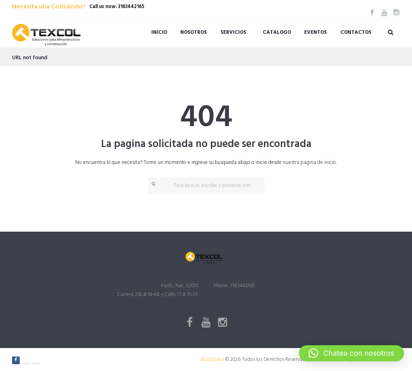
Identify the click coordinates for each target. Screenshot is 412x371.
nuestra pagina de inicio (309, 162)
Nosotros (193, 32)
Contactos (355, 32)
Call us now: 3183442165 (116, 7)
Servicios (233, 32)
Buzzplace (212, 359)
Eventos (315, 32)
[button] (351, 353)
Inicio (159, 32)
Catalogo (277, 32)
